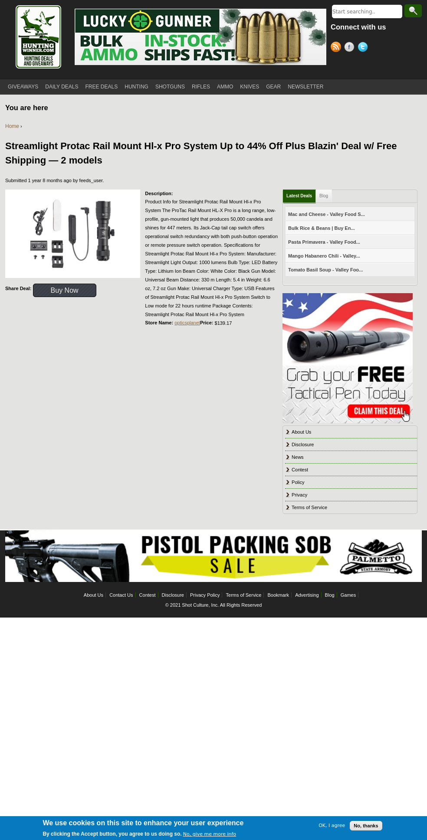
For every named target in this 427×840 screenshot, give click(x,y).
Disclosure (303, 444)
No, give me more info (209, 834)
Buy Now (65, 290)
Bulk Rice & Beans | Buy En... (321, 228)
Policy (298, 482)
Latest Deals (299, 195)
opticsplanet (187, 322)
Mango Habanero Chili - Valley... (324, 255)
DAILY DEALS (61, 87)
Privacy (299, 494)
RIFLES (201, 87)
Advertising (307, 595)
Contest (300, 469)
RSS (337, 48)
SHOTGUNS (170, 87)
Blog (323, 195)
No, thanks (366, 825)
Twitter (364, 48)
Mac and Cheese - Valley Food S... (326, 214)
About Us (301, 432)
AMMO (225, 87)
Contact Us (121, 595)
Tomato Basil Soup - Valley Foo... (325, 269)
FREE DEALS (101, 87)
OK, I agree (332, 825)
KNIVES (249, 87)
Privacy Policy (205, 595)
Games (348, 595)
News (298, 457)
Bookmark (278, 595)
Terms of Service (309, 507)
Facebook (351, 48)
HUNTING (136, 87)
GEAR (273, 87)
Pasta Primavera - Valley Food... (324, 242)
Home (12, 126)
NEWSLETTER (305, 87)
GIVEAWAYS (23, 87)
